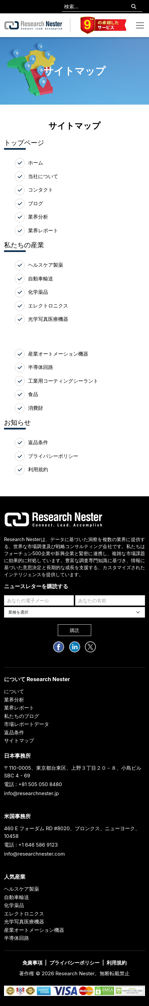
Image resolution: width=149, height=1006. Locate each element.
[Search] (133, 7)
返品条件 (38, 442)
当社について (43, 176)
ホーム (35, 162)
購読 (74, 630)
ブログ (35, 203)
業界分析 (38, 217)
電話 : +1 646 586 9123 (31, 845)
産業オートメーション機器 (58, 354)
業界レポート (43, 230)
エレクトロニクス (48, 305)
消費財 (35, 408)
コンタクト (40, 189)
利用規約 (38, 469)
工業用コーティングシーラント (63, 381)
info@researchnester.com (34, 854)
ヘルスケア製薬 (45, 265)
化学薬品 (38, 292)
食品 (33, 394)
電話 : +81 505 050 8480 (33, 784)
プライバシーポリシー (53, 456)
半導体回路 (40, 367)
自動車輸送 (40, 278)
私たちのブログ (21, 716)
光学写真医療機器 (48, 319)
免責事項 (32, 963)
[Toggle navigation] (140, 25)
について (14, 691)
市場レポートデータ (26, 724)
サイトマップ (19, 740)
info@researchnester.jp (31, 793)
